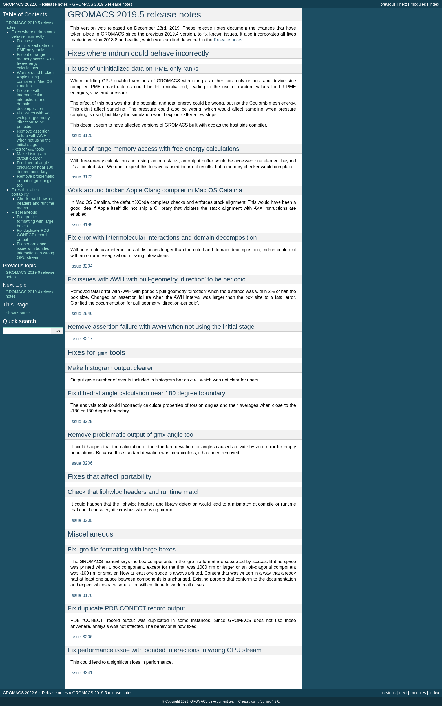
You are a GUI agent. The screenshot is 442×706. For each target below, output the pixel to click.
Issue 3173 (81, 177)
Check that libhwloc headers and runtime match (35, 203)
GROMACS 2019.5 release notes (102, 4)
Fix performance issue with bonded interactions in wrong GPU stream (35, 251)
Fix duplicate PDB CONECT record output (33, 235)
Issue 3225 (81, 421)
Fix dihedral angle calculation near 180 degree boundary (35, 167)
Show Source (18, 313)
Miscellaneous (24, 212)
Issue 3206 (81, 463)
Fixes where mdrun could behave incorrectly (34, 34)
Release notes (55, 4)
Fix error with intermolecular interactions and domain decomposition (31, 99)
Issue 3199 (81, 224)
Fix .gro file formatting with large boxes (35, 221)
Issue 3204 (81, 266)
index (434, 4)
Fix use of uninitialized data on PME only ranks (35, 45)
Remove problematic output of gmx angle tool (35, 180)
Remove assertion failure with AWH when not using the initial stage (34, 138)
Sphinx (265, 701)
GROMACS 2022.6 (20, 4)
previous (387, 4)
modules (418, 4)
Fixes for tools (27, 149)
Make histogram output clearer (31, 155)
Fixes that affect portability (25, 192)
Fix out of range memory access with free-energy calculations (35, 61)
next (403, 4)
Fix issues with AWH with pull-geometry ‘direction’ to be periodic (35, 120)
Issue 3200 (81, 520)
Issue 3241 (81, 672)
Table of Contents (25, 14)
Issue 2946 (81, 313)
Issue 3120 (81, 135)
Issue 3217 (81, 338)
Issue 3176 (81, 595)
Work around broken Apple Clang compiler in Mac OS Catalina (35, 79)
